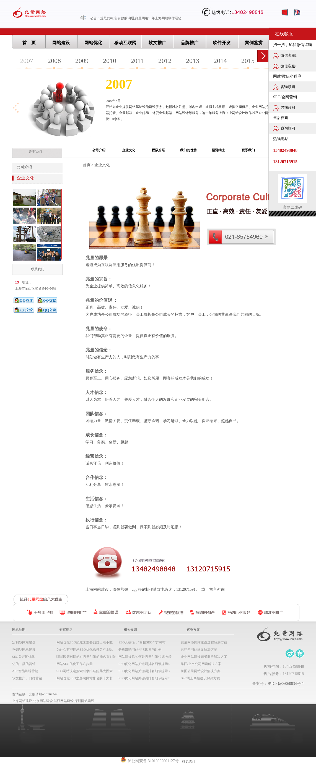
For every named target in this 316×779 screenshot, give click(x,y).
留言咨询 (217, 589)
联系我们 (248, 150)
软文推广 (157, 42)
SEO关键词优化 (23, 657)
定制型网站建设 (23, 642)
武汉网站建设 (64, 701)
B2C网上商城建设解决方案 (200, 678)
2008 (54, 60)
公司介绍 (98, 150)
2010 (109, 60)
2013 (192, 60)
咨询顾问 (284, 87)
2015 (248, 60)
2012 (165, 60)
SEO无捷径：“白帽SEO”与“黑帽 (141, 642)
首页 (86, 165)
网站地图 (18, 630)
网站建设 (61, 42)
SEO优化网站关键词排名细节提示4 (144, 664)
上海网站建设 (22, 701)
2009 (82, 60)
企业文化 (128, 150)
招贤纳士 (218, 150)
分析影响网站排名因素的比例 (140, 649)
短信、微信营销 (23, 664)
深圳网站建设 (84, 701)
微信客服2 (285, 66)
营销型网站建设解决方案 (199, 649)
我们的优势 (188, 150)
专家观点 (65, 630)
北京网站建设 (43, 701)
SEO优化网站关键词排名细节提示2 (144, 678)
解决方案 (193, 630)
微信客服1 (285, 56)
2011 (137, 60)
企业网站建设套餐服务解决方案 (204, 657)
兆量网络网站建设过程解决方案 (204, 642)
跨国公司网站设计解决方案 (201, 671)
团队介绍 (158, 150)
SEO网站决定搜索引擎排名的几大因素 (84, 671)
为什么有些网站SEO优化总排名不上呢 (84, 649)
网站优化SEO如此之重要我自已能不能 (84, 642)
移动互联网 (125, 42)
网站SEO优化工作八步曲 (74, 664)
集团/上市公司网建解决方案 (201, 664)
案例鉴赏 (254, 42)
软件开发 (221, 42)
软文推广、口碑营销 (27, 678)
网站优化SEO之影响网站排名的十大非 (84, 678)
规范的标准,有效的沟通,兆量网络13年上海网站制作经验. (141, 18)
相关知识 (130, 630)
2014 (220, 60)
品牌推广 (189, 42)
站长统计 (188, 761)
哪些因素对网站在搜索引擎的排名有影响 (86, 657)
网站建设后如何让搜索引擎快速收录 (145, 657)
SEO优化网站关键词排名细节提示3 (144, 671)
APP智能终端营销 (25, 671)
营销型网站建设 (23, 649)
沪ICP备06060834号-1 (286, 684)
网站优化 (93, 42)
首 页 (29, 42)
